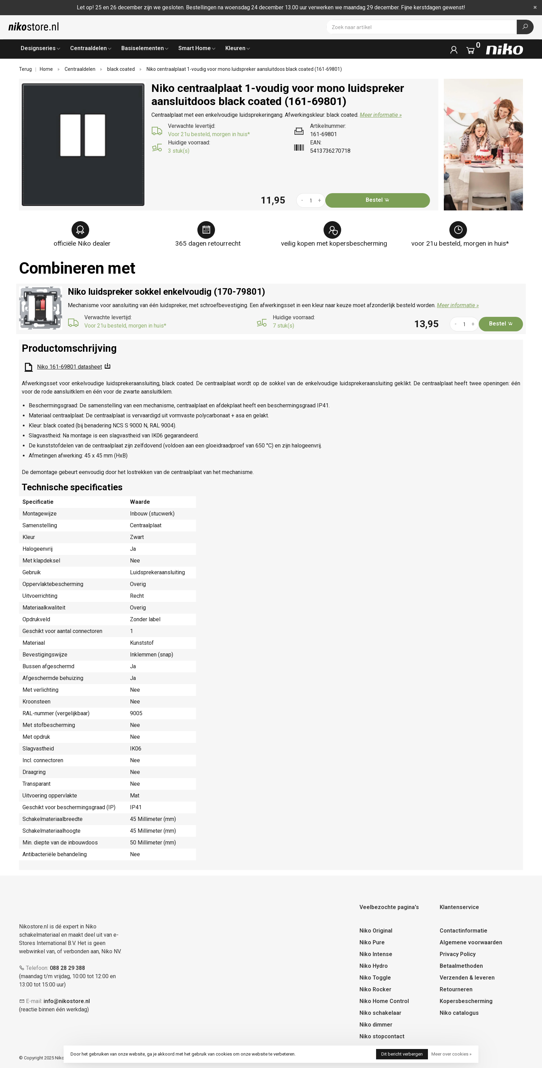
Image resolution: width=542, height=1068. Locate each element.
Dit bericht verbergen (402, 1054)
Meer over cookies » (451, 1054)
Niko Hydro (373, 966)
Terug (25, 69)
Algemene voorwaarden (471, 942)
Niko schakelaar (380, 1013)
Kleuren (235, 48)
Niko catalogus (459, 1013)
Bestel (378, 200)
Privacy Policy (458, 954)
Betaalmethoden (461, 966)
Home (46, 69)
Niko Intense (375, 954)
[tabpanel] (84, 144)
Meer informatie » (381, 115)
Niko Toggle (375, 977)
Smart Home (194, 48)
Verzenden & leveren (467, 977)
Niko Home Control (384, 1001)
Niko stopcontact (381, 1036)
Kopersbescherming (466, 1001)
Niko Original (375, 930)
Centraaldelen (88, 48)
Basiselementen (142, 48)
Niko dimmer (375, 1024)
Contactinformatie (463, 930)
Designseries (38, 48)
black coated (121, 69)
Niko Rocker (375, 989)
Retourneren (456, 989)
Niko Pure (372, 942)
